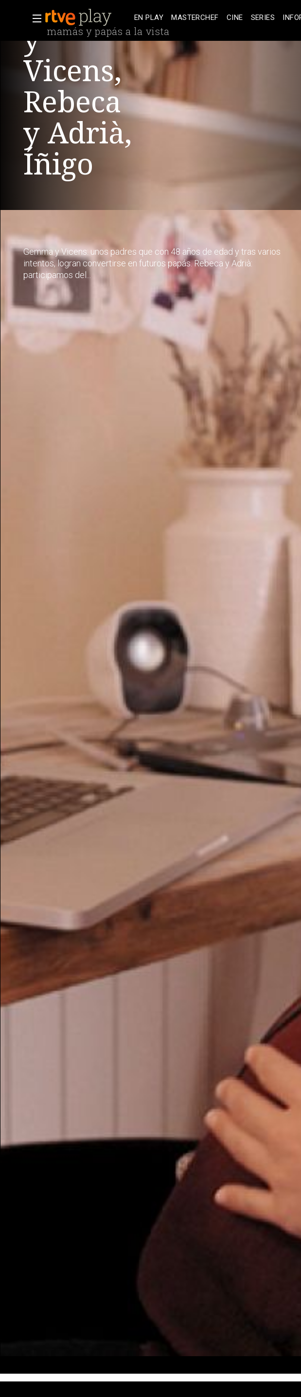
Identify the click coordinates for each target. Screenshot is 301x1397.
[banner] (87, 17)
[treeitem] (148, 18)
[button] (34, 18)
